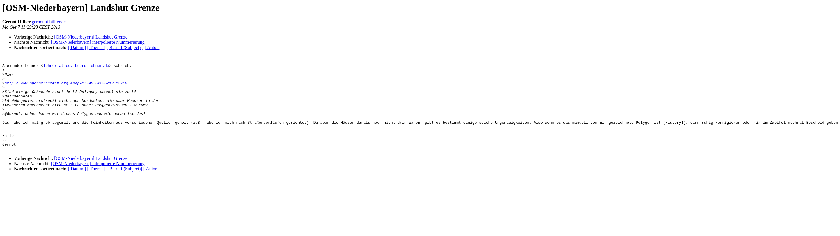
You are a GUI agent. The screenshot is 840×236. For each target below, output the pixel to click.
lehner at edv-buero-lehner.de (76, 67)
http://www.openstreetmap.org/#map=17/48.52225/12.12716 (66, 88)
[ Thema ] (96, 47)
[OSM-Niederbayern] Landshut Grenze (90, 36)
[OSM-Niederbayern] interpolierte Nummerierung (98, 42)
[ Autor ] (153, 47)
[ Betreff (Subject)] (124, 186)
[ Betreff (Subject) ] (125, 47)
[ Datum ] (77, 47)
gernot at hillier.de (49, 21)
